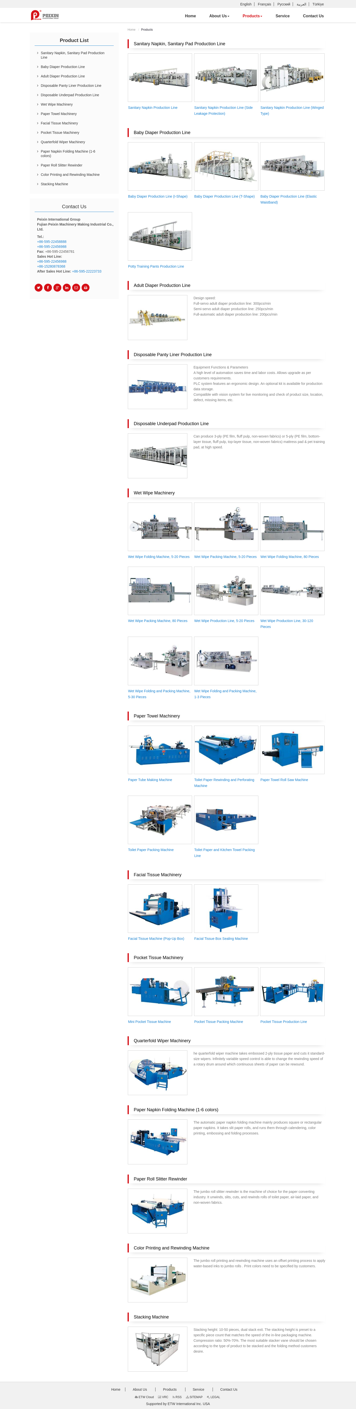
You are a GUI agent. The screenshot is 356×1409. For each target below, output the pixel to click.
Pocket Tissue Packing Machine (218, 1022)
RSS (177, 1397)
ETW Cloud (144, 1397)
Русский (283, 4)
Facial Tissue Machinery (157, 874)
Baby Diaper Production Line (162, 132)
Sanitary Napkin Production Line (153, 108)
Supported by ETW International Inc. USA (178, 1404)
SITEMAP (194, 1397)
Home (131, 29)
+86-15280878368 (51, 266)
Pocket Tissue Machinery (158, 957)
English (246, 4)
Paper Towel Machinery (157, 716)
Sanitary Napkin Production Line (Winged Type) (292, 110)
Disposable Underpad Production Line (171, 423)
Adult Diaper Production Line (162, 285)
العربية (301, 4)
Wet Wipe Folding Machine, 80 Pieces (289, 557)
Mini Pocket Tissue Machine (149, 1022)
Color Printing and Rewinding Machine (171, 1248)
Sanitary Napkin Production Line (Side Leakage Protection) (223, 110)
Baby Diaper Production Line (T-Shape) (224, 196)
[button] (219, 16)
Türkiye (318, 4)
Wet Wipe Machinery (154, 492)
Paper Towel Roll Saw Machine (284, 780)
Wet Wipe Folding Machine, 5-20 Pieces (159, 557)
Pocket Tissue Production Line (283, 1022)
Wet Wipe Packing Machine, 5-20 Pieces (225, 557)
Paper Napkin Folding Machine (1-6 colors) (176, 1109)
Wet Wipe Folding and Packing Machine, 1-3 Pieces (225, 694)
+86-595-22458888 (52, 242)
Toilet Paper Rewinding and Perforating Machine (224, 783)
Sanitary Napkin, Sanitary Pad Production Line (179, 43)
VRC (163, 1397)
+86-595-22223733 (87, 271)
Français (264, 4)
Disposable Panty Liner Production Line (173, 354)
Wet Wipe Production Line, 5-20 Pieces (224, 621)
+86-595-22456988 (52, 247)
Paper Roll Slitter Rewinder (160, 1179)
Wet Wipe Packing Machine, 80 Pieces (157, 621)
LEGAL (213, 1397)
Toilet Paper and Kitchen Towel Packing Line (224, 853)
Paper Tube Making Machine (150, 780)
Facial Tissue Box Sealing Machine (221, 939)
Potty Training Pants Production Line (156, 266)
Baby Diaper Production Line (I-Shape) (157, 196)
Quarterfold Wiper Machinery (162, 1040)
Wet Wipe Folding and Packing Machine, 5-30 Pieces (159, 694)
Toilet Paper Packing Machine (151, 850)
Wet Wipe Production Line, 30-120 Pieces (286, 624)
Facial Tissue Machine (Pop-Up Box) (156, 939)
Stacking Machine (151, 1317)
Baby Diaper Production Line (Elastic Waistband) (288, 199)
